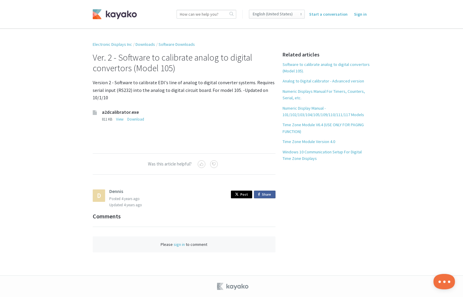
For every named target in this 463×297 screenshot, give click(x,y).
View (119, 119)
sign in (179, 244)
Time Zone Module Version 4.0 (309, 141)
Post (241, 194)
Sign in (360, 14)
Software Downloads (177, 44)
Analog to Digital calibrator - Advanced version (323, 81)
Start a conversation (328, 14)
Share (265, 194)
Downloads (145, 44)
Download (135, 119)
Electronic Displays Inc (112, 44)
